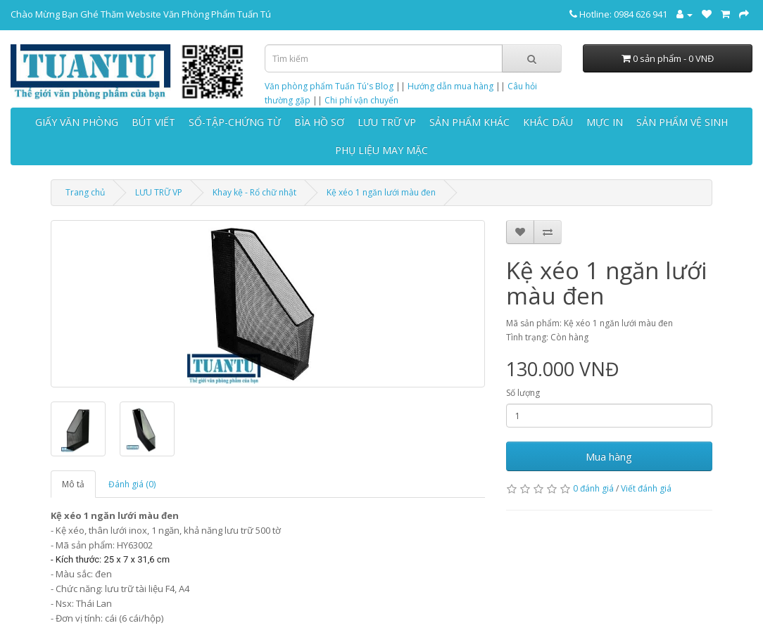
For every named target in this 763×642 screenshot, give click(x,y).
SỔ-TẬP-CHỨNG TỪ (235, 122)
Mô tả (73, 484)
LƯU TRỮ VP (387, 122)
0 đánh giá (593, 488)
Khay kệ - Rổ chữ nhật (254, 192)
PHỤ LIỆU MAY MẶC (381, 150)
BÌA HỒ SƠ (319, 122)
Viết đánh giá (646, 488)
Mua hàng (609, 456)
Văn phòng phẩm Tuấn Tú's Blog (329, 86)
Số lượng (523, 393)
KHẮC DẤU (548, 122)
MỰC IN (604, 122)
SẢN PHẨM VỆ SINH (682, 122)
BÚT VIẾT (153, 122)
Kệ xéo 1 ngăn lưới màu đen (381, 192)
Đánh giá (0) (132, 484)
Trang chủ (85, 192)
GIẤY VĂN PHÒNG (76, 122)
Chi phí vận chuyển (361, 100)
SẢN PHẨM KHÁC (469, 122)
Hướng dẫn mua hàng (450, 86)
